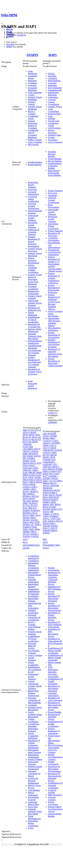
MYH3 (26, 499)
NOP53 (46, 493)
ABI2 (25, 430)
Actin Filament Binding (34, 628)
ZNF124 (58, 521)
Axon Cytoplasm (35, 142)
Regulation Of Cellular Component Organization (34, 744)
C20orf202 (27, 444)
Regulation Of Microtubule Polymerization (54, 768)
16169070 (21, 35)
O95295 (26, 548)
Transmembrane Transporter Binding (54, 165)
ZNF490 (54, 526)
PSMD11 (46, 502)
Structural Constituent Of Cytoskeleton (34, 617)
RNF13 (26, 515)
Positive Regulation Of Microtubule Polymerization (54, 606)
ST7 (32, 525)
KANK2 (32, 475)
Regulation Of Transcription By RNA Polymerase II (55, 642)
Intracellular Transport (33, 763)
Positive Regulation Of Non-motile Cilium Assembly (55, 362)
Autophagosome (55, 90)
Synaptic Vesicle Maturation (35, 254)
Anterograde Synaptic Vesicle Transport (35, 303)
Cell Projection (54, 128)
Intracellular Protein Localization (53, 226)
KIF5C (31, 477)
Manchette (32, 81)
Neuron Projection (52, 131)
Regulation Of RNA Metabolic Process (54, 589)
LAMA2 (26, 487)
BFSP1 (26, 435)
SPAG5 (26, 522)
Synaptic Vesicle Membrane (35, 108)
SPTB (36, 522)
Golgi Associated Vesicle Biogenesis (32, 384)
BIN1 (38, 435)
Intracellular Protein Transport (33, 184)
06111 (25, 542)
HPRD (9, 47)
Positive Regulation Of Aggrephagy (54, 731)
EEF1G (33, 463)
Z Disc (31, 828)
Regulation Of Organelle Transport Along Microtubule (55, 352)
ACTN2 (31, 430)
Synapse (31, 121)
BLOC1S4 (27, 439)
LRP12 (33, 489)
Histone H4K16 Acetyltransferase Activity (55, 809)
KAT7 (25, 477)
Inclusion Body (54, 114)
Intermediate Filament (33, 599)
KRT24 (26, 484)
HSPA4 (54, 471)
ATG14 (38, 430)
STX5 (59, 509)
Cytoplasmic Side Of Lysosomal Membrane (33, 134)
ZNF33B (46, 526)
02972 (45, 542)
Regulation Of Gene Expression (55, 699)
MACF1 (26, 491)
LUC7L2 (52, 481)
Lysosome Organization (33, 193)
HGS (45, 469)
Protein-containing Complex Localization (33, 268)
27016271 (52, 413)
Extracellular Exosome (33, 798)
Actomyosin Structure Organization (33, 780)
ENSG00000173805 (51, 545)
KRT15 (32, 480)
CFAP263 (58, 450)
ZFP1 (45, 521)
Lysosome (32, 85)
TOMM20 (54, 516)
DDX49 (53, 455)
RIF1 (52, 504)
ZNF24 (52, 523)
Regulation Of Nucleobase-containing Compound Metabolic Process (54, 578)
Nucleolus (52, 76)
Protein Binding (34, 165)
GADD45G (47, 464)
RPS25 (45, 507)
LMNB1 (26, 489)
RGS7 (34, 513)
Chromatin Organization (53, 694)
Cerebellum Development (53, 239)
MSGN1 (53, 483)
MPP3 (59, 481)
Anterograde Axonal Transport (33, 217)
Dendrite (51, 118)
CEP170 (36, 449)
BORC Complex (35, 140)
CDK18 (53, 448)
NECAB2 (27, 501)
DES (25, 456)
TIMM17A (47, 514)
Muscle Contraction (33, 793)
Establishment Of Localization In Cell (34, 669)
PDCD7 (52, 495)
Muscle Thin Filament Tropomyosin (33, 693)
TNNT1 (55, 514)
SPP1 (31, 522)
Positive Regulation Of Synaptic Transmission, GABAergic (54, 278)
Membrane (32, 99)
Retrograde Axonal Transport (32, 224)
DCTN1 (46, 455)
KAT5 (39, 475)
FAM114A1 (28, 468)
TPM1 (34, 527)
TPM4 (37, 529)
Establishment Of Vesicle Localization (34, 319)
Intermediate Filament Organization (33, 586)
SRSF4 (54, 509)
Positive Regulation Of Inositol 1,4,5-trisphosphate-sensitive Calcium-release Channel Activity (55, 264)
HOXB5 (58, 469)
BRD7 (53, 438)
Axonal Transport (32, 659)
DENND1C (34, 454)
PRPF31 (54, 500)
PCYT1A (27, 506)
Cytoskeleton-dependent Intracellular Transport (34, 727)
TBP (51, 512)
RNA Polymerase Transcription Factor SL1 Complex (55, 748)
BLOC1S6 (27, 442)
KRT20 (39, 482)
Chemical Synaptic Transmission (33, 206)
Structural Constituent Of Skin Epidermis (34, 700)
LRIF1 (45, 481)
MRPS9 (46, 483)
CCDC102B (28, 446)
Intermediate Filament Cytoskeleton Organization (33, 566)
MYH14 (35, 496)
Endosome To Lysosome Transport (33, 232)
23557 (25, 539)
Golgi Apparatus (35, 92)
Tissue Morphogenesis (34, 817)
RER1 (53, 502)
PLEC (25, 508)
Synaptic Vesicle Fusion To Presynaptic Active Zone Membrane (35, 279)
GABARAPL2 (49, 462)
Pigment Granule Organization (35, 767)
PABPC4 (53, 493)
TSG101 (26, 534)
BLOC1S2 (36, 437)
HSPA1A (46, 471)
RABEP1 (27, 510)
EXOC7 (32, 465)
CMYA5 (26, 451)
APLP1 (46, 436)
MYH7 (32, 499)
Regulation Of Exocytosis (54, 234)
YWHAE (27, 536)
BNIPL (35, 442)
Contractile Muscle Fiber (33, 803)
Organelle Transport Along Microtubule (35, 336)
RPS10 (58, 504)
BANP (33, 432)
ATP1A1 (26, 432)
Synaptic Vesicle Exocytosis (35, 250)
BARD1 (46, 438)
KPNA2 (54, 478)
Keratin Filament (35, 759)
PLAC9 (34, 506)
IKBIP (39, 472)
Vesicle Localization (33, 663)
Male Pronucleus (55, 795)
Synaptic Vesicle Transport (35, 297)
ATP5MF (53, 436)
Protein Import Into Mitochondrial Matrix (54, 739)
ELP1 (39, 463)
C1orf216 (47, 441)
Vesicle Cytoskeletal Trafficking (33, 735)
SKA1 (38, 515)
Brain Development (53, 206)
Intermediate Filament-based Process (34, 574)
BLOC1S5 (36, 439)
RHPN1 (46, 504)
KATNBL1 (53, 476)
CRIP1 (54, 452)
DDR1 (25, 454)
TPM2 (25, 529)
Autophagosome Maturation (35, 347)
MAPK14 (34, 491)
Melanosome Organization (33, 292)
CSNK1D (34, 451)
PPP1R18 (47, 500)
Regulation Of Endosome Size (34, 309)
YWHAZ (35, 536)
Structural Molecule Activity (32, 645)
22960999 (52, 422)
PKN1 (45, 497)
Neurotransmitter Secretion (35, 212)
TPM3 (31, 529)
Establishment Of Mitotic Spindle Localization (55, 650)
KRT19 (32, 482)
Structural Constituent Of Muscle (34, 773)
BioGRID (10, 44)
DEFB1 (46, 457)
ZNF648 (46, 530)
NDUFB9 (55, 486)
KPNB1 (38, 477)
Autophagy (52, 195)
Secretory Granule (32, 103)
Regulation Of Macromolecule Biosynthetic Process (54, 706)
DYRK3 (26, 461)
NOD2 (57, 490)
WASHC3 (34, 534)
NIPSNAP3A (48, 490)
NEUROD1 (48, 488)
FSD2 (35, 468)
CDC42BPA (28, 449)
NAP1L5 (46, 486)
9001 (45, 539)
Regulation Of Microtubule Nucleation (54, 688)
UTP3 (53, 519)
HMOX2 (51, 469)
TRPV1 (34, 532)
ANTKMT (51, 433)
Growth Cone (53, 121)
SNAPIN (32, 55)
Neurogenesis (53, 250)
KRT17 (26, 482)
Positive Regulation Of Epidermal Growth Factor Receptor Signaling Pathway (54, 302)
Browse (9, 29)
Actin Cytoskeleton (53, 110)
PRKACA (32, 508)
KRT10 (26, 480)
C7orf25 (54, 441)
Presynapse (52, 140)
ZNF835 (46, 533)
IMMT (25, 475)
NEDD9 (34, 501)
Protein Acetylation (53, 803)
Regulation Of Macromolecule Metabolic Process (54, 777)
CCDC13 (52, 445)
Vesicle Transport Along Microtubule (35, 714)
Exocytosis (32, 189)
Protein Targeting (55, 191)
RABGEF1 (35, 510)
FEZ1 (53, 459)
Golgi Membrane (32, 72)
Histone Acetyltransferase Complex (55, 757)
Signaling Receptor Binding (52, 154)
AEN (45, 433)
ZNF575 (53, 528)
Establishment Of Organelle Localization (34, 593)
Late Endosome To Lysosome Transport (34, 352)
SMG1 (33, 517)
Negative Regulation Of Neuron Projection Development (34, 241)
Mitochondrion (54, 81)
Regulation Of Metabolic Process (54, 716)
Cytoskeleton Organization (33, 557)
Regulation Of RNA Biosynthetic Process (54, 633)
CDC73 (46, 448)
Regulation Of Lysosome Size (34, 325)
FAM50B (47, 459)
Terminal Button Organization (35, 342)
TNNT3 (46, 516)
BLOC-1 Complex (32, 112)
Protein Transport (55, 231)
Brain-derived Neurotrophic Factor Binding (54, 172)
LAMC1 (33, 487)
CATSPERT (55, 443)
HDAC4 (55, 467)
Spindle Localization (53, 763)
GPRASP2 (47, 467)
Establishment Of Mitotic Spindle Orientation (55, 657)
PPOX (56, 497)
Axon (50, 116)
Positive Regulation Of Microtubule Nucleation (54, 597)
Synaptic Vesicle (35, 97)
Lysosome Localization (33, 287)
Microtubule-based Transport (34, 751)
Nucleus (51, 73)
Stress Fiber (33, 807)
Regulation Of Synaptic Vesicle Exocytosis (35, 371)
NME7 (25, 503)
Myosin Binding (55, 161)
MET (25, 494)
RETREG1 (27, 513)
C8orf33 (46, 443)
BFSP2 (32, 435)
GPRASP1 (27, 470)
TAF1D (46, 512)
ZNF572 (46, 528)
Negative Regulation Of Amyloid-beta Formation (54, 343)
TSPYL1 (46, 519)
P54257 (46, 548)
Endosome (52, 85)
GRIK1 (35, 470)
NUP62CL (33, 503)
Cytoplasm (32, 83)
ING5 (51, 474)
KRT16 (39, 480)
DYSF (32, 461)
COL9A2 (47, 452)
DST (25, 458)
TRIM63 (26, 532)
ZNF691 (53, 530)
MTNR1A (27, 496)
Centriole (52, 99)
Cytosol (31, 95)
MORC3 (31, 494)
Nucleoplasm (53, 570)
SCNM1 (52, 507)
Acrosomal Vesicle (32, 77)
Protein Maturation (32, 313)
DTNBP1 (31, 458)
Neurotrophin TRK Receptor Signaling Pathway (54, 322)
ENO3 (25, 465)
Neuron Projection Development (33, 260)
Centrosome (53, 97)
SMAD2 (26, 517)
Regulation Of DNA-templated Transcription (54, 624)
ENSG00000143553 (31, 545)
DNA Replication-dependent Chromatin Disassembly (53, 672)
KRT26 (32, 484)
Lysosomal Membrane (32, 89)
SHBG (32, 515)
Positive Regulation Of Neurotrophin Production (54, 289)
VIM (58, 519)
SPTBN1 (26, 525)
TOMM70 (27, 527)
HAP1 (53, 55)
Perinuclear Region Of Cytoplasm (32, 125)
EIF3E (52, 457)
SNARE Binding (35, 162)
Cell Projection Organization (54, 253)
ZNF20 (46, 523)
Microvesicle (33, 144)
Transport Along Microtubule (35, 708)
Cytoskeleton (53, 104)
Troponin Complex (52, 798)
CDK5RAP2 (48, 450)
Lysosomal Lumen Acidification (33, 198)
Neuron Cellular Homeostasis (35, 330)
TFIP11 (38, 525)
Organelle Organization (33, 580)
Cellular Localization (33, 720)
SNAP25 (34, 520)
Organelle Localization (33, 611)
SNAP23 (26, 520)
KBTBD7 (47, 478)
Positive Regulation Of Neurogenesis (54, 335)
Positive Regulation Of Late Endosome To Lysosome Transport (34, 362)
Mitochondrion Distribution (54, 329)
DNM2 (30, 456)
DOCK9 (37, 456)
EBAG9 (26, 463)
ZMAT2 (51, 521)
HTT (60, 471)
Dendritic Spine (54, 135)
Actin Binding (34, 790)
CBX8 (45, 445)
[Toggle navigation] (2, 23)
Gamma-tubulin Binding (54, 815)
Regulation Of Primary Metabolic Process (54, 616)
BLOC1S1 (27, 437)
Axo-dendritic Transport (34, 651)
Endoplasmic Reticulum (53, 93)
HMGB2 (32, 472)
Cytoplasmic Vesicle (33, 117)
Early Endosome (55, 88)
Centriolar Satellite (52, 791)
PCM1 (45, 495)
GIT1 (55, 464)
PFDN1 (59, 495)
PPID (50, 497)
